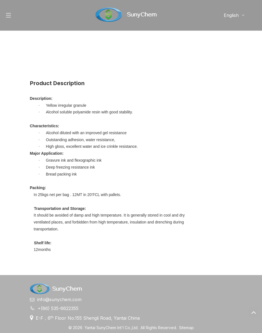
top (253, 312)
